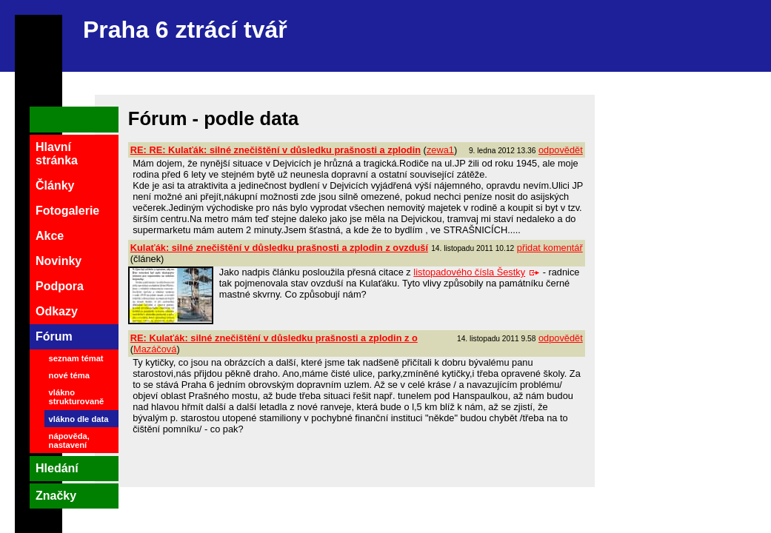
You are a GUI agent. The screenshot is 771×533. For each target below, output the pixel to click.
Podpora (60, 286)
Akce (50, 235)
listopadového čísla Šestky (476, 272)
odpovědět (560, 149)
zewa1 (440, 149)
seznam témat (76, 358)
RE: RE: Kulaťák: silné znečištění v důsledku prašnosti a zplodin (275, 149)
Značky (56, 495)
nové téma (69, 375)
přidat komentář (550, 247)
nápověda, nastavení (69, 440)
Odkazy (57, 311)
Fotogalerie (67, 210)
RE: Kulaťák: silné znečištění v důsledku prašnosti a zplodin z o (274, 337)
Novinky (58, 261)
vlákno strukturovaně (76, 397)
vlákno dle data (79, 419)
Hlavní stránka (57, 154)
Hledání (57, 468)
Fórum (54, 336)
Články (55, 185)
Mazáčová (154, 349)
